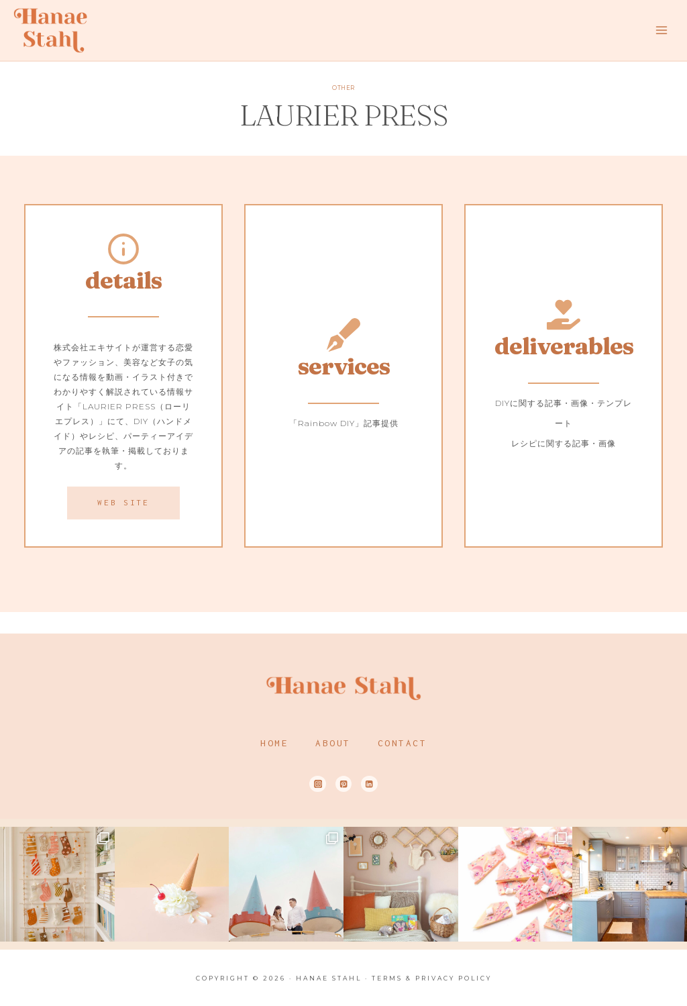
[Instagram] (317, 784)
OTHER (343, 88)
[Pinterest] (343, 784)
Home (274, 743)
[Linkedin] (369, 784)
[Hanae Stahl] (50, 29)
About (333, 743)
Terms (387, 978)
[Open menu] (661, 29)
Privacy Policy (453, 978)
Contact (402, 743)
